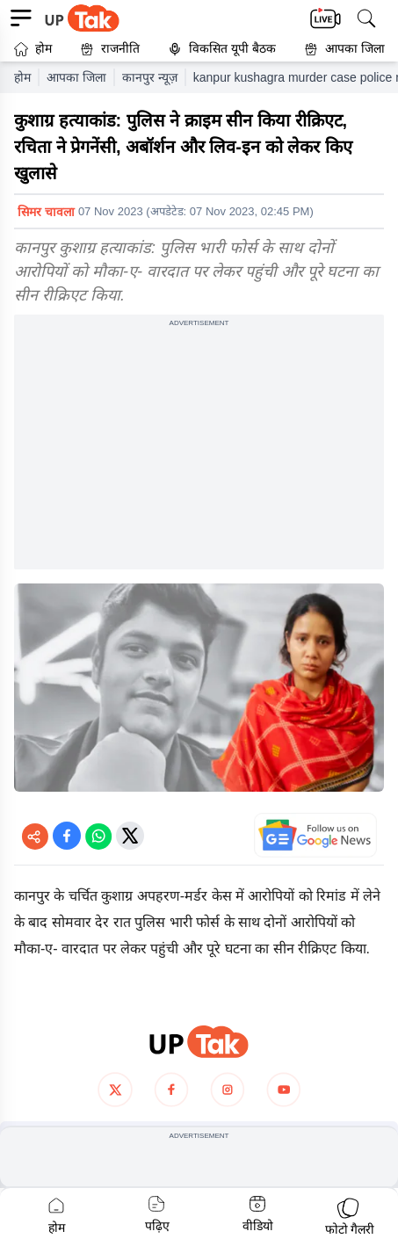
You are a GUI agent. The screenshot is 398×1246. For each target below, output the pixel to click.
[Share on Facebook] (67, 836)
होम (33, 48)
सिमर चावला (46, 212)
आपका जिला (355, 48)
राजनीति (110, 48)
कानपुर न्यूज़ (149, 77)
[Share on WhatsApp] (98, 836)
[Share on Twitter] (130, 836)
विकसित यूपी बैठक (222, 48)
